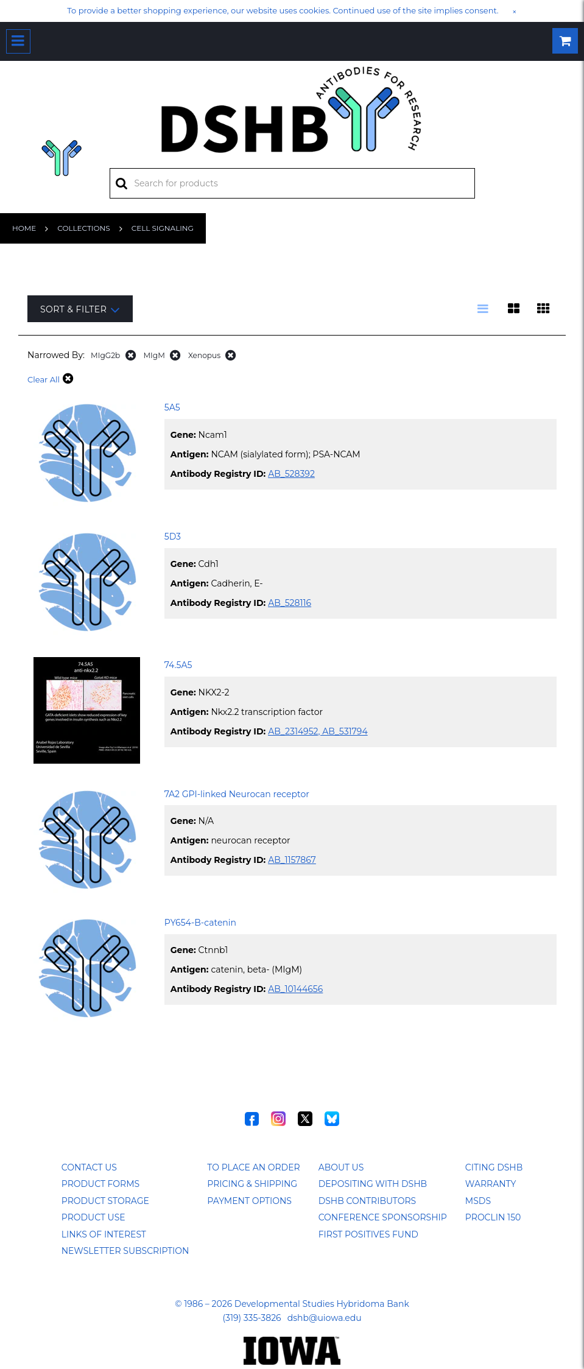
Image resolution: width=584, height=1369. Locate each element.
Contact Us (89, 1167)
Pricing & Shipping (252, 1183)
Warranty (490, 1183)
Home (24, 228)
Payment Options (249, 1200)
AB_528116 (289, 602)
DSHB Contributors (367, 1200)
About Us (341, 1167)
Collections (83, 228)
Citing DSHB (493, 1167)
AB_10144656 (295, 989)
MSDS (478, 1200)
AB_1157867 (292, 859)
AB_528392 (291, 473)
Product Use (93, 1217)
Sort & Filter (80, 309)
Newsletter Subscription (125, 1250)
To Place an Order (253, 1167)
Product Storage (105, 1200)
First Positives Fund (368, 1234)
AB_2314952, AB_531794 (318, 731)
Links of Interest (104, 1234)
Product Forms (100, 1183)
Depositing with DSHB (372, 1183)
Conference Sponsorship (382, 1217)
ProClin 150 (493, 1217)
